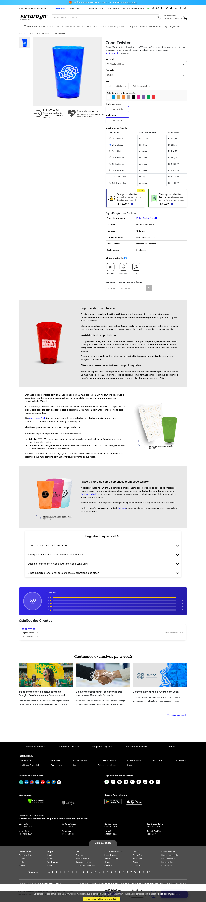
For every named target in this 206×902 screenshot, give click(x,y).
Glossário (33, 872)
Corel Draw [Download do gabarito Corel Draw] (123, 267)
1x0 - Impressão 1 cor (141, 86)
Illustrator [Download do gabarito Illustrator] (111, 267)
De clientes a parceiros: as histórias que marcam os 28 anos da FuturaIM (99, 693)
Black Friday (166, 865)
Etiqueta (51, 852)
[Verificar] (36, 801)
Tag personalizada (83, 862)
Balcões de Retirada (35, 746)
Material (110, 59)
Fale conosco (56, 765)
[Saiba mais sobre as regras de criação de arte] (131, 203)
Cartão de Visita (25, 855)
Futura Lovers (179, 760)
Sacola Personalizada (113, 852)
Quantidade (137, 730)
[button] (146, 53)
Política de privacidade (167, 894)
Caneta (107, 862)
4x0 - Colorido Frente (117, 86)
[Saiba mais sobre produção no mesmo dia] (49, 113)
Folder (21, 862)
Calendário (137, 855)
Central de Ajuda (95, 8)
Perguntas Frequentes (102, 746)
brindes (122, 507)
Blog (75, 765)
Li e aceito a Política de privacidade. (102, 899)
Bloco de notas (110, 855)
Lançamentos (167, 862)
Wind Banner (52, 862)
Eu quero (132, 2)
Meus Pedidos (76, 8)
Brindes (136, 852)
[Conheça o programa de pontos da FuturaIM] (85, 113)
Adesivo (22, 865)
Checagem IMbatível (69, 746)
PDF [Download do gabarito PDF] (136, 267)
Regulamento (157, 760)
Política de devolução (107, 765)
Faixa (49, 865)
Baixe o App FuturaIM (115, 794)
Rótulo (50, 855)
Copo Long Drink (37, 418)
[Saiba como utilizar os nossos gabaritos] (125, 258)
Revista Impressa (168, 852)
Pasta (78, 852)
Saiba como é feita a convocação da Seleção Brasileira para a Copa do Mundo (42, 693)
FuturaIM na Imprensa (136, 746)
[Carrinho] (185, 18)
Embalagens (138, 858)
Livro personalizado (169, 855)
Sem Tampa (117, 120)
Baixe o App (55, 760)
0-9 (148, 872)
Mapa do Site (26, 760)
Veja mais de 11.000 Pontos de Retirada (125, 8)
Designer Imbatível (90, 494)
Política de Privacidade (30, 765)
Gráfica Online (25, 852)
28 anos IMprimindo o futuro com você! (156, 691)
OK (149, 288)
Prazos (130, 765)
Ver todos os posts (177, 714)
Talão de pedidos (111, 858)
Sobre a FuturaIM (80, 760)
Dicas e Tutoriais (134, 760)
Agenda (136, 862)
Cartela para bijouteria (85, 865)
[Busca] (158, 17)
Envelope (80, 855)
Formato (110, 70)
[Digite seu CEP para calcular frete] (126, 288)
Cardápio (136, 865)
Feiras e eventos (168, 858)
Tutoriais (171, 746)
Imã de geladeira (83, 858)
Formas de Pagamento (31, 775)
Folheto (22, 858)
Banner (50, 858)
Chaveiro (108, 865)
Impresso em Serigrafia (117, 109)
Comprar (174, 734)
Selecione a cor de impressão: (121, 93)
